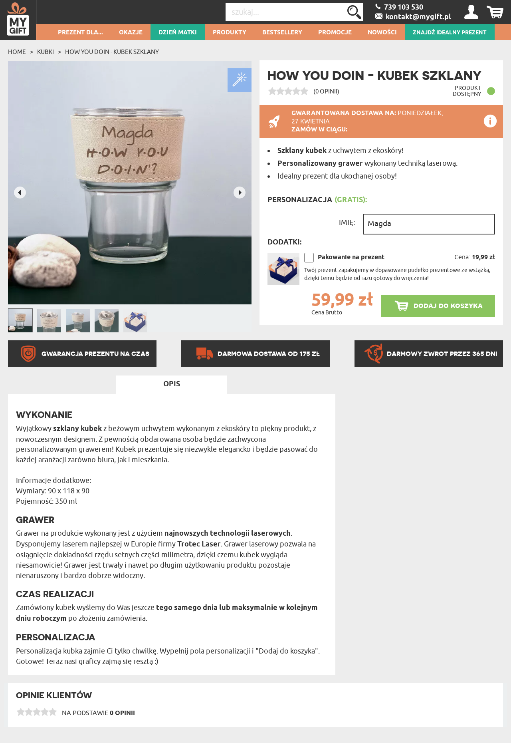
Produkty (229, 33)
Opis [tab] (171, 384)
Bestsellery (282, 33)
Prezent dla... (80, 33)
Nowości (382, 33)
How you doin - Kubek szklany (112, 52)
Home (17, 52)
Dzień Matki (177, 33)
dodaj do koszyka (448, 305)
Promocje (335, 33)
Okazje (131, 33)
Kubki (45, 52)
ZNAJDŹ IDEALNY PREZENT (450, 32)
